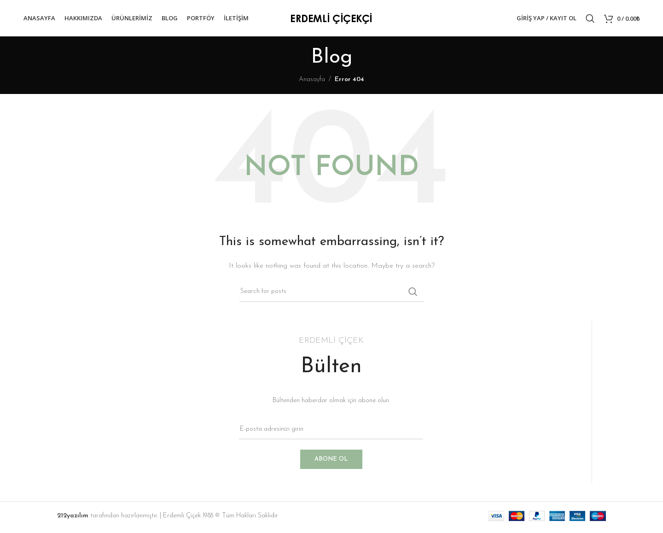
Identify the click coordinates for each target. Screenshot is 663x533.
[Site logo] (331, 19)
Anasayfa (312, 82)
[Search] (590, 20)
